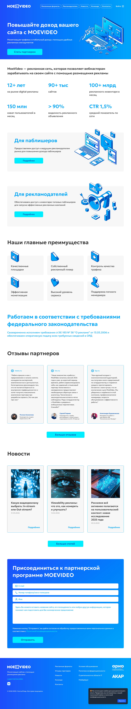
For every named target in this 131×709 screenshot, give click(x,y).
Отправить (28, 639)
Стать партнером (25, 51)
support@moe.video (15, 679)
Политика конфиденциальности (92, 671)
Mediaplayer (83, 680)
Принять (122, 701)
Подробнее (29, 160)
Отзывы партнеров (63, 671)
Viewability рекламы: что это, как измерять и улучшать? (64, 506)
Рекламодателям (70, 6)
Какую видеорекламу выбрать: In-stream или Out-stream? (24, 506)
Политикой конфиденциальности (42, 631)
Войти (120, 6)
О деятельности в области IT (90, 675)
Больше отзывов (65, 434)
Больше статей (65, 543)
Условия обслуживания (88, 666)
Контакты (106, 6)
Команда (95, 6)
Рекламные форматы (50, 6)
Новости (84, 6)
